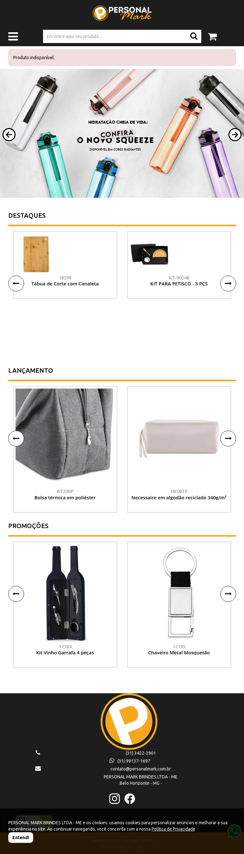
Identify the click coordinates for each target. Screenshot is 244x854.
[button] (9, 134)
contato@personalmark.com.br (140, 768)
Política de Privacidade (173, 829)
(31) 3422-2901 (141, 753)
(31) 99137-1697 (129, 761)
